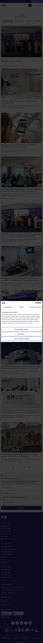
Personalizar (21, 334)
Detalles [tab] (21, 307)
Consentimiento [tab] (7, 307)
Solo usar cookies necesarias (21, 338)
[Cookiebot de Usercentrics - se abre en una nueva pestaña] (35, 303)
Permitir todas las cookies (21, 329)
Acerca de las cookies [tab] (35, 307)
